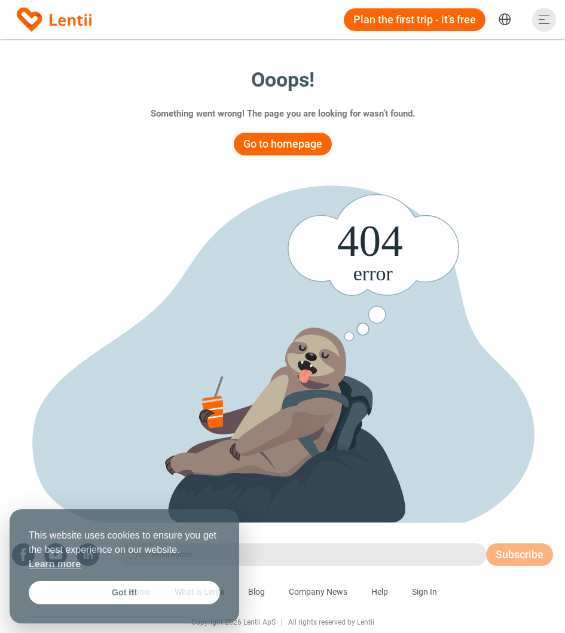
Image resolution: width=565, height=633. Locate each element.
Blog (256, 592)
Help (379, 592)
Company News (318, 592)
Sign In (424, 592)
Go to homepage (282, 143)
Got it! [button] (124, 592)
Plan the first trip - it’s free (414, 19)
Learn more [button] (55, 564)
